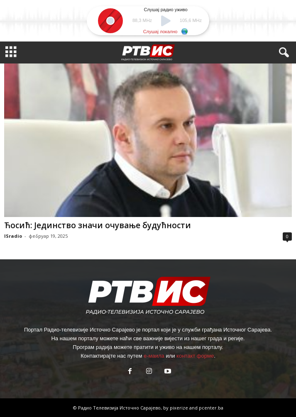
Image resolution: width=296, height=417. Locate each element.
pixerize (179, 408)
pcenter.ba (211, 408)
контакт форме (195, 356)
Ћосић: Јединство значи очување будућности (97, 225)
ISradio (13, 236)
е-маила (154, 356)
